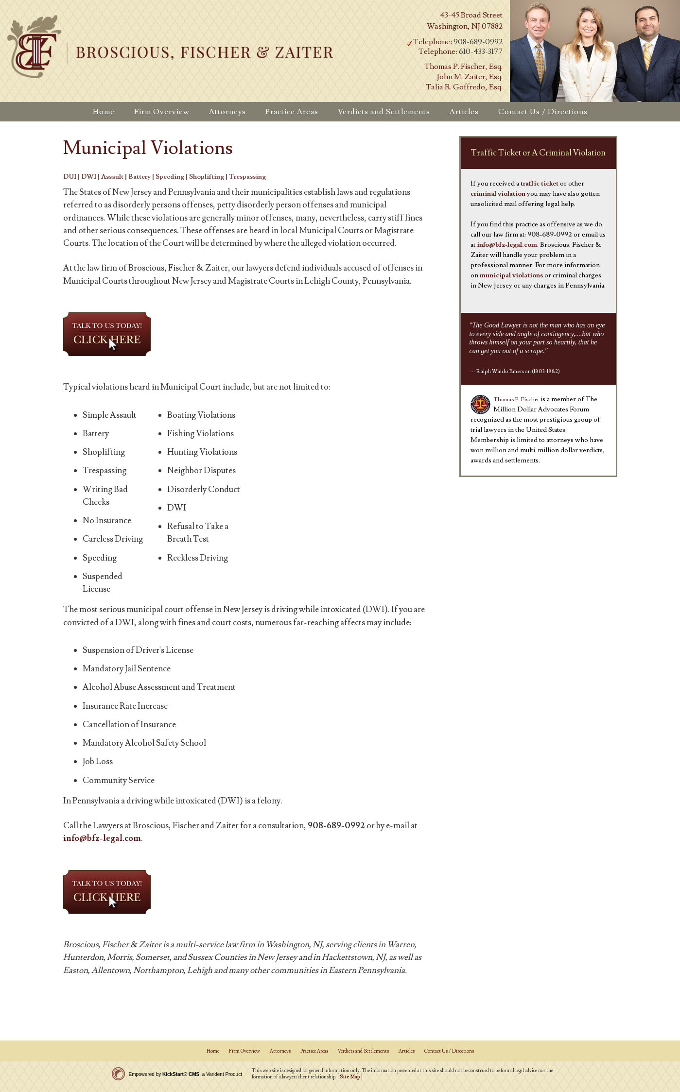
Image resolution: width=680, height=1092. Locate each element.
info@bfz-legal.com (102, 838)
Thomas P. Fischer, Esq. (463, 66)
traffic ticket (539, 183)
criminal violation (498, 193)
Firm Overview (244, 1051)
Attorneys (280, 1051)
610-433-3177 (481, 51)
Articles (407, 1051)
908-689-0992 (478, 42)
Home (213, 1051)
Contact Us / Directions (449, 1051)
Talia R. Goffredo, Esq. (464, 87)
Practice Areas (314, 1051)
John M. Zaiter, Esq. (470, 77)
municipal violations (511, 275)
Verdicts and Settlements (363, 1051)
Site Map (350, 1077)
